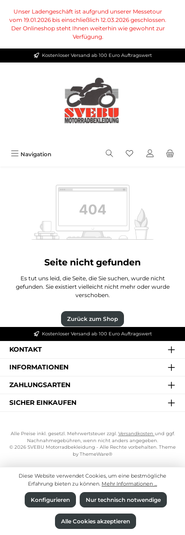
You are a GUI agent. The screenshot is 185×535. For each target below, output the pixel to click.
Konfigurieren (50, 499)
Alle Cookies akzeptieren (95, 521)
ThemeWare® (96, 454)
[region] (92, 24)
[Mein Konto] (150, 154)
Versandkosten (136, 433)
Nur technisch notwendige (123, 499)
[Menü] (31, 154)
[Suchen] (109, 154)
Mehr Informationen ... (129, 483)
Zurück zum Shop (92, 318)
